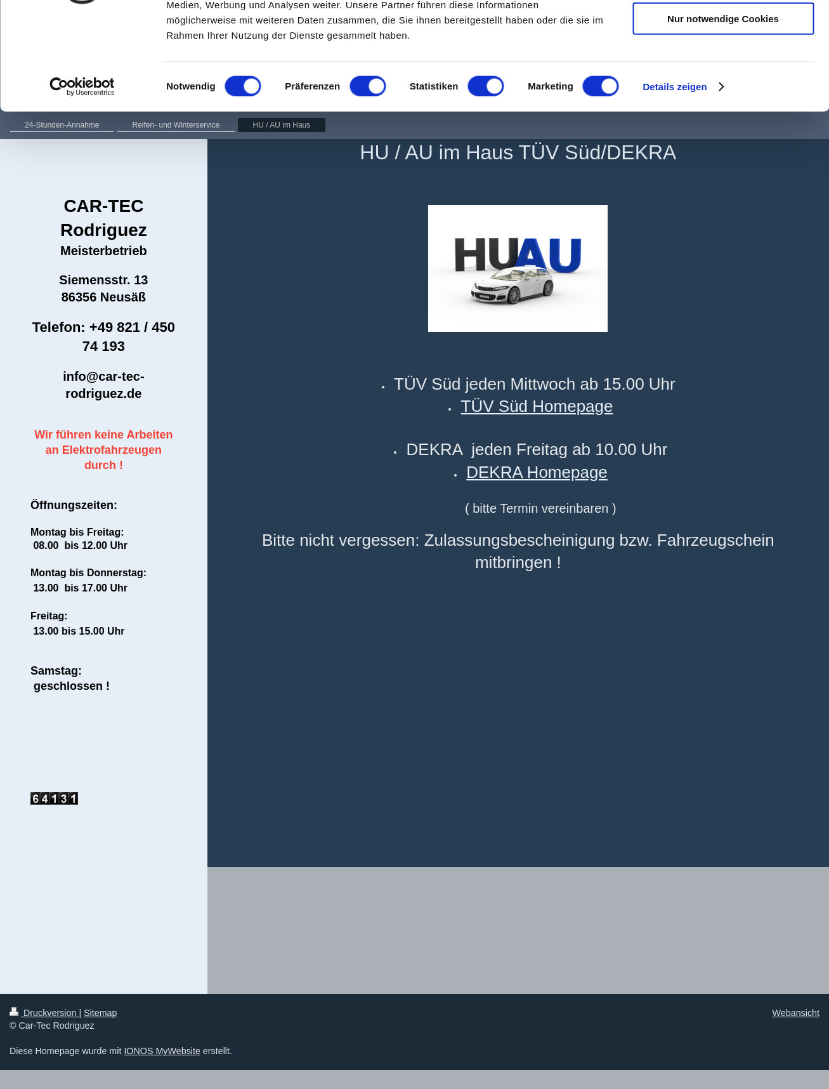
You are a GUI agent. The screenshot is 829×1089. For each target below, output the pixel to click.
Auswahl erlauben (723, 68)
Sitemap (100, 1013)
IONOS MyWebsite (162, 1051)
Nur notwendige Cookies (723, 105)
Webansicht (796, 1013)
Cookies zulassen (723, 31)
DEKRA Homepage (537, 472)
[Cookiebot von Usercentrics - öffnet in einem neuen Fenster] (82, 173)
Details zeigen (675, 173)
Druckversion (44, 1013)
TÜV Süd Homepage (537, 406)
